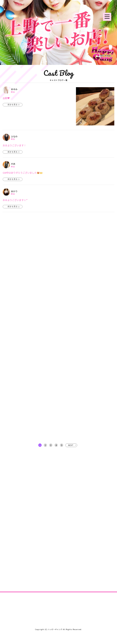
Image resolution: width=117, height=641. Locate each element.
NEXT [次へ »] (70, 445)
